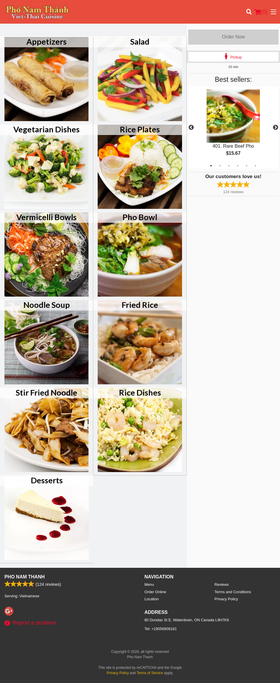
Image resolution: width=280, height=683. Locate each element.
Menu (149, 584)
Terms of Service (150, 673)
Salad (139, 41)
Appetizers (46, 41)
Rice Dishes (140, 392)
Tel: (160, 629)
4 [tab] (238, 166)
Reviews (222, 584)
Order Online (155, 592)
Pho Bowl (140, 217)
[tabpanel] (233, 127)
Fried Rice (140, 305)
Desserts (47, 480)
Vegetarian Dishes (46, 129)
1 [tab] (211, 166)
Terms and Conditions (233, 592)
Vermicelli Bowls (46, 217)
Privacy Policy (226, 599)
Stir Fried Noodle (46, 392)
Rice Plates (140, 129)
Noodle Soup (46, 305)
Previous (191, 128)
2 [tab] (220, 166)
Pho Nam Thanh (24, 576)
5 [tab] (247, 166)
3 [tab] (229, 166)
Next (276, 128)
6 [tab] (255, 166)
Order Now (233, 36)
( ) (261, 11)
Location (151, 599)
